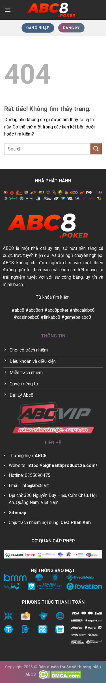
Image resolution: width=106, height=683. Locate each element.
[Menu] (7, 10)
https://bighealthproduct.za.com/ (62, 465)
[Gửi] (96, 148)
